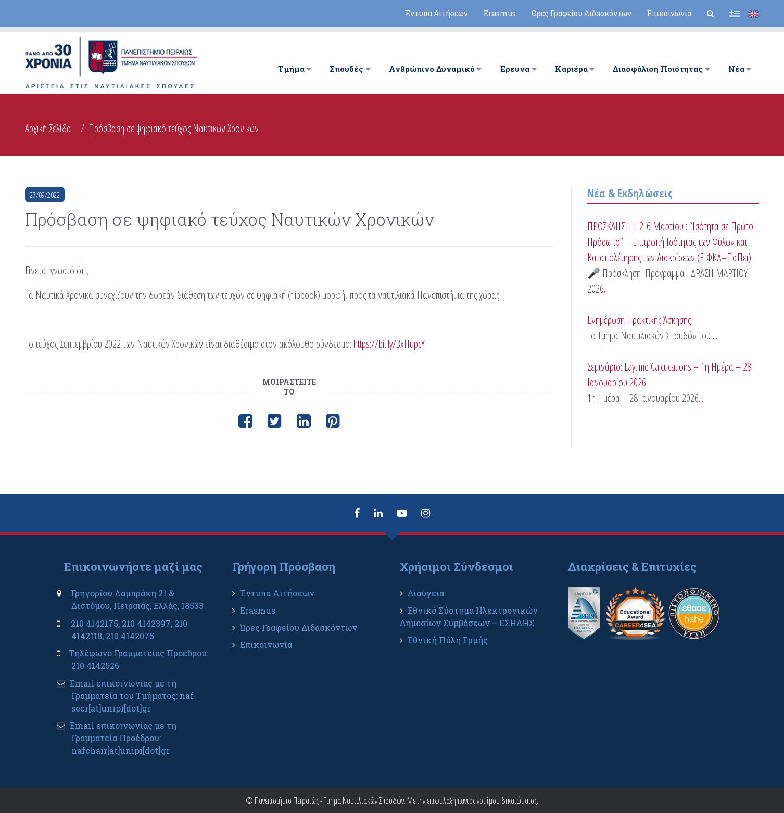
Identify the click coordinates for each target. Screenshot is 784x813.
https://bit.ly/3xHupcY (389, 344)
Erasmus (500, 13)
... (606, 289)
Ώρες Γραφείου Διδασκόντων (581, 13)
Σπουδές (346, 68)
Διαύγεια (426, 593)
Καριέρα (571, 68)
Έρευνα (514, 68)
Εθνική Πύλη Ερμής (448, 639)
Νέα (736, 68)
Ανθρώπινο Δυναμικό (432, 68)
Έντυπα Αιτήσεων (436, 13)
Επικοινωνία (669, 13)
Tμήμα (291, 68)
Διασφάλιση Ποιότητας (658, 68)
